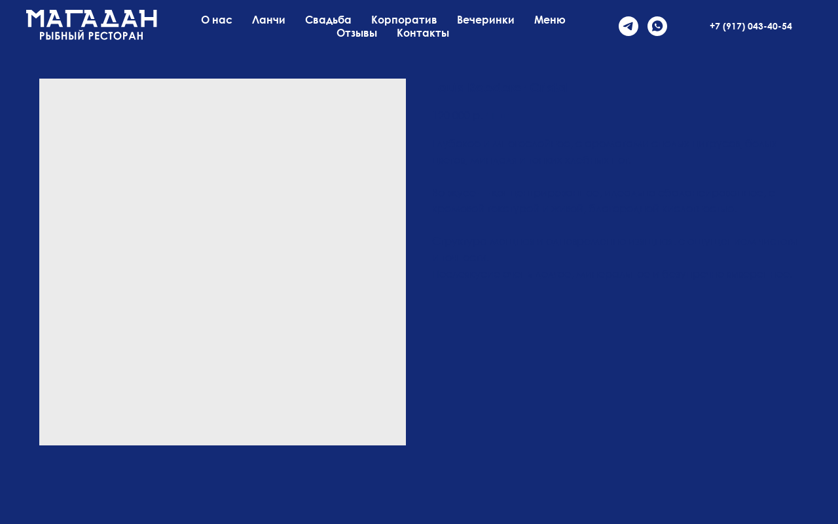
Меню (550, 19)
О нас (216, 19)
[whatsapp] (657, 26)
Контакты (423, 32)
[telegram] (628, 26)
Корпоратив (404, 19)
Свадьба (328, 19)
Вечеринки (486, 19)
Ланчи (268, 19)
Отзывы (357, 32)
